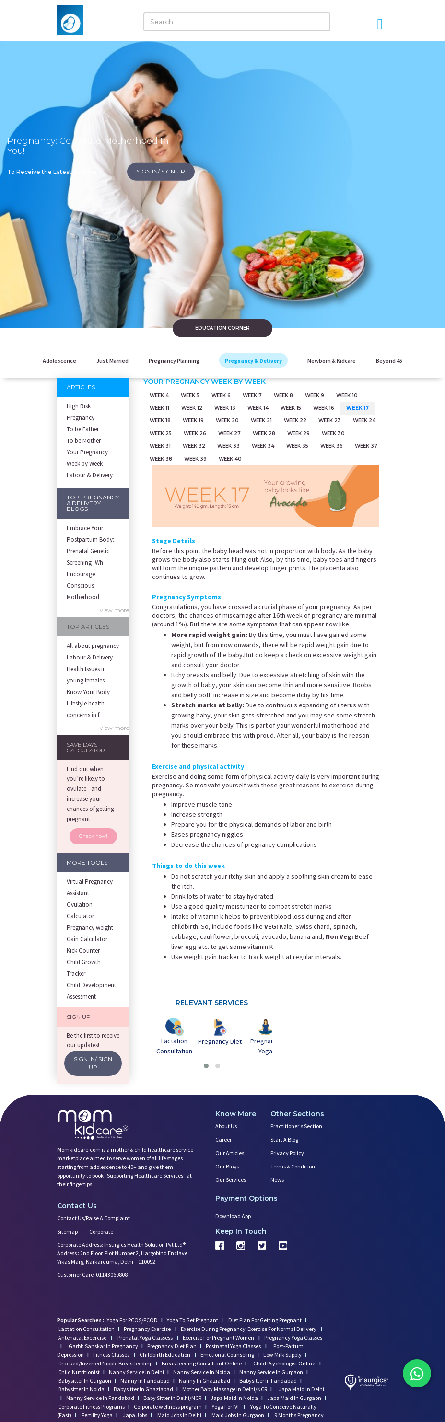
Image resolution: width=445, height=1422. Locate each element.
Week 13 (224, 408)
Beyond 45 (389, 360)
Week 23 (329, 420)
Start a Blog (284, 1138)
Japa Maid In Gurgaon (294, 1396)
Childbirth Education (165, 1353)
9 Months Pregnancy (298, 1414)
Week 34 (263, 445)
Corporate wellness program (168, 1405)
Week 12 (191, 408)
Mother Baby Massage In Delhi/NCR (224, 1388)
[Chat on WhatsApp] (416, 1374)
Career (223, 1138)
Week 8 (283, 396)
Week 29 (298, 433)
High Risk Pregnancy (80, 412)
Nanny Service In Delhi (136, 1371)
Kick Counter (83, 951)
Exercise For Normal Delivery (282, 1327)
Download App (233, 1215)
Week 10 (347, 396)
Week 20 (227, 420)
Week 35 (297, 445)
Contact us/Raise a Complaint (93, 1217)
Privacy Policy (287, 1152)
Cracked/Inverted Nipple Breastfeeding (105, 1362)
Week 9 (314, 396)
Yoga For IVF (225, 1405)
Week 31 (160, 445)
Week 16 (323, 408)
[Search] (236, 21)
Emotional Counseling (227, 1353)
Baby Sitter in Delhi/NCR (172, 1396)
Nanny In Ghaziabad (204, 1379)
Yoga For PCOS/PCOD (132, 1319)
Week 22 (295, 420)
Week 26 (195, 433)
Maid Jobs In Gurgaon (237, 1414)
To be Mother (84, 441)
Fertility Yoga (97, 1414)
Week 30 (333, 433)
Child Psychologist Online (284, 1362)
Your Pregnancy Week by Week (87, 458)
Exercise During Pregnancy (213, 1327)
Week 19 (193, 420)
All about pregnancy (93, 646)
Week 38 (161, 458)
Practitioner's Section (296, 1125)
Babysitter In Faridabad (268, 1379)
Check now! (93, 836)
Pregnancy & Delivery (253, 360)
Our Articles (229, 1152)
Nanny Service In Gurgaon (271, 1371)
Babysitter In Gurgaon (84, 1379)
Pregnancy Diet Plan (172, 1345)
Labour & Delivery (90, 475)
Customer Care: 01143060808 (92, 1273)
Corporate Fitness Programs (91, 1405)
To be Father (83, 429)
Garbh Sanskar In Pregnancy (103, 1345)
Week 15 (291, 408)
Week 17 (357, 408)
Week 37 (366, 445)
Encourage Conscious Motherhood (83, 585)
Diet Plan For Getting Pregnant (264, 1319)
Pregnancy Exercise (148, 1327)
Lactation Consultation (86, 1327)
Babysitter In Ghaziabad (143, 1388)
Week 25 (161, 433)
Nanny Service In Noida (201, 1371)
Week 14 (258, 408)
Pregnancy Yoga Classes (293, 1336)
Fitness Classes (111, 1353)
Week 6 (221, 396)
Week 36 (331, 445)
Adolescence (59, 360)
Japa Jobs (134, 1414)
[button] (206, 1064)
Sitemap (67, 1230)
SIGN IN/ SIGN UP (161, 171)
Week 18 (160, 420)
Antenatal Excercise (82, 1336)
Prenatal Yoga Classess (145, 1336)
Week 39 (195, 458)
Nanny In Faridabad (145, 1379)
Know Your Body (88, 692)
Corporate (101, 1230)
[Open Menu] (380, 23)
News (277, 1178)
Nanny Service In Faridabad (100, 1396)
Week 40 (230, 458)
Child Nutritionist (79, 1371)
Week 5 (190, 396)
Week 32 (194, 445)
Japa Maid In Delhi (301, 1388)
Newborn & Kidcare (331, 360)
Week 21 (261, 420)
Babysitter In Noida (81, 1388)
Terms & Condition (292, 1165)
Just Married (112, 360)
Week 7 (252, 396)
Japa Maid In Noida (234, 1396)
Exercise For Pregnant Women (219, 1336)
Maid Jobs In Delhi (178, 1414)
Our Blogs (227, 1165)
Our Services (230, 1178)
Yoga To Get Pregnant (192, 1319)
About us (226, 1125)
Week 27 (229, 433)
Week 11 (159, 408)
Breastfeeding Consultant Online (202, 1362)
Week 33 (228, 445)
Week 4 (159, 396)
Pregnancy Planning (174, 360)
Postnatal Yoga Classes (234, 1345)
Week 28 (264, 433)
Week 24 (364, 420)
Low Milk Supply (282, 1353)
